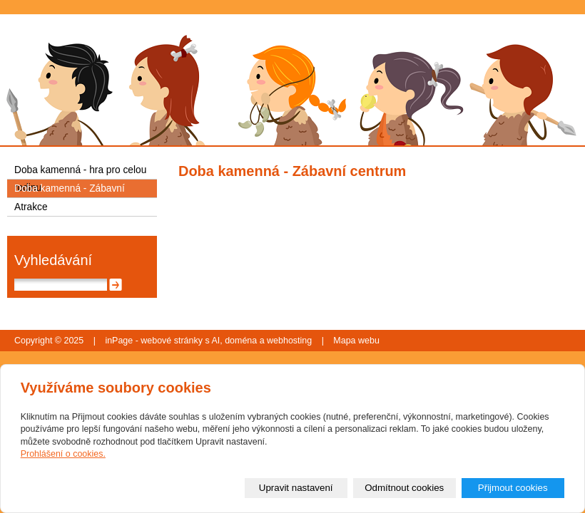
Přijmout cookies (513, 487)
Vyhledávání (53, 260)
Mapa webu (356, 341)
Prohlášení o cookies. (63, 454)
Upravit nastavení (296, 487)
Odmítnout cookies (404, 487)
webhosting (289, 341)
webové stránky (172, 341)
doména (241, 341)
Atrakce (31, 207)
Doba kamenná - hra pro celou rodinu (80, 172)
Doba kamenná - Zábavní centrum (69, 190)
